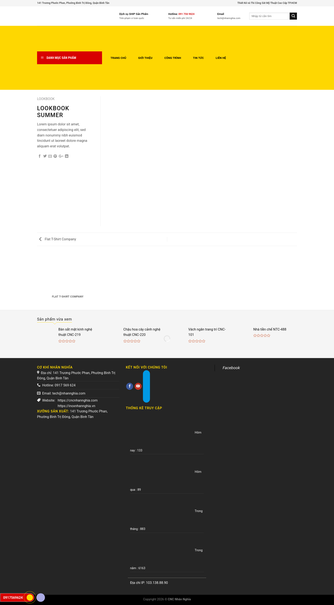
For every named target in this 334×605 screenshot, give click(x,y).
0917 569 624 (65, 385)
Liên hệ (221, 57)
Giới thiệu (145, 57)
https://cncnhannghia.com (78, 400)
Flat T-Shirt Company (57, 239)
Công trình (172, 57)
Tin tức (198, 57)
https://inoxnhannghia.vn (76, 406)
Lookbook (46, 99)
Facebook (231, 367)
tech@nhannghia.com (68, 393)
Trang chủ (118, 57)
